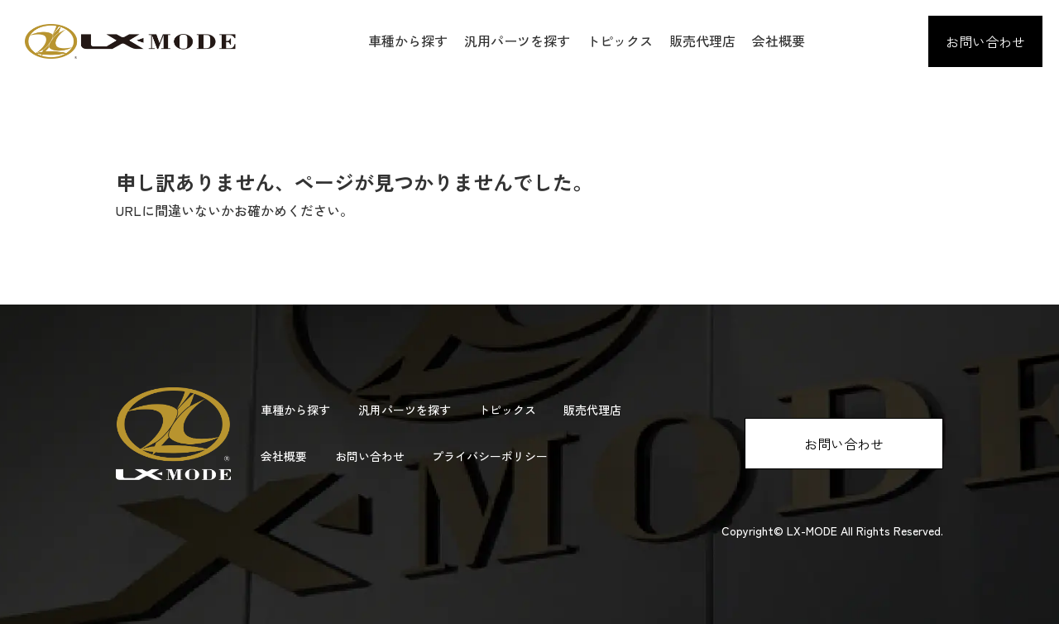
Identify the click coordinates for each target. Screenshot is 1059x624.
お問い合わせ (985, 41)
